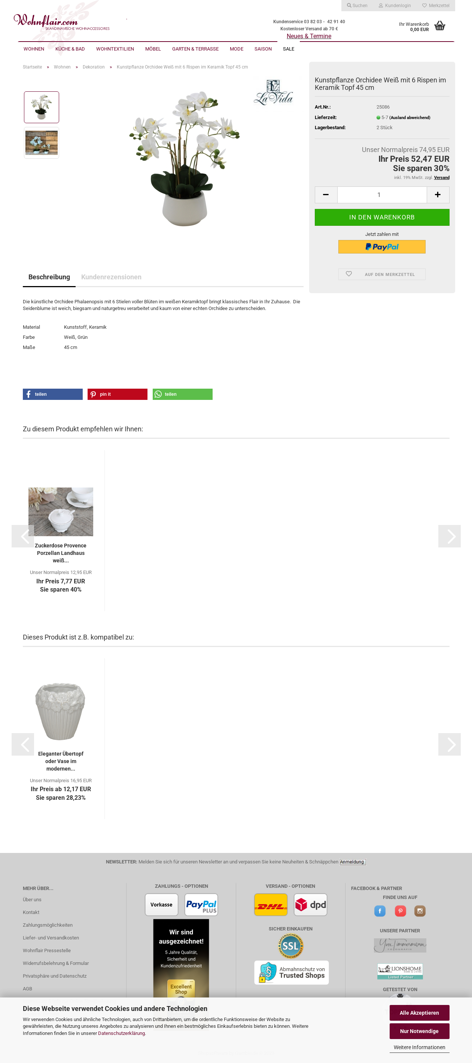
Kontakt (31, 912)
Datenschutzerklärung (121, 1033)
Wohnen (34, 49)
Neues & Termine (309, 36)
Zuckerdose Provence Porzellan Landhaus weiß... (60, 553)
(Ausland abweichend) (409, 117)
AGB (27, 988)
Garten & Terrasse (195, 49)
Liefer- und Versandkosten (51, 938)
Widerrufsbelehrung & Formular (56, 963)
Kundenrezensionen (111, 277)
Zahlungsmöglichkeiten (48, 925)
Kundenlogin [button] (395, 5)
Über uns (32, 899)
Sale (288, 49)
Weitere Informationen (419, 1047)
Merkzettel (436, 5)
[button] (53, 394)
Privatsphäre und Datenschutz (54, 976)
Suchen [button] (357, 5)
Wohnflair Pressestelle (47, 950)
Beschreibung (49, 277)
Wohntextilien (115, 49)
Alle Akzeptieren (419, 1013)
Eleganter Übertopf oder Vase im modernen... (60, 761)
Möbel (153, 49)
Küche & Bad (70, 49)
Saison (263, 49)
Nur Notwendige (419, 1031)
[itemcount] (382, 194)
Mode (236, 49)
